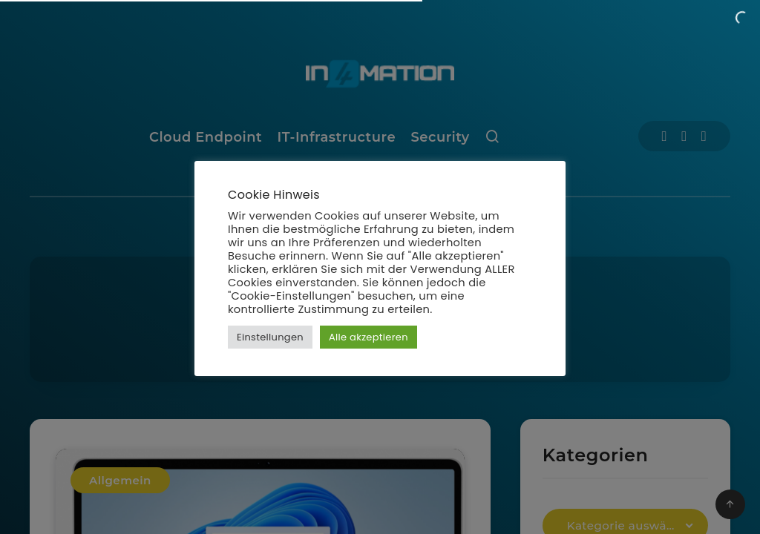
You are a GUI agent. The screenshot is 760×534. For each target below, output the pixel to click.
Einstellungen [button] (270, 337)
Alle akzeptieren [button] (368, 337)
